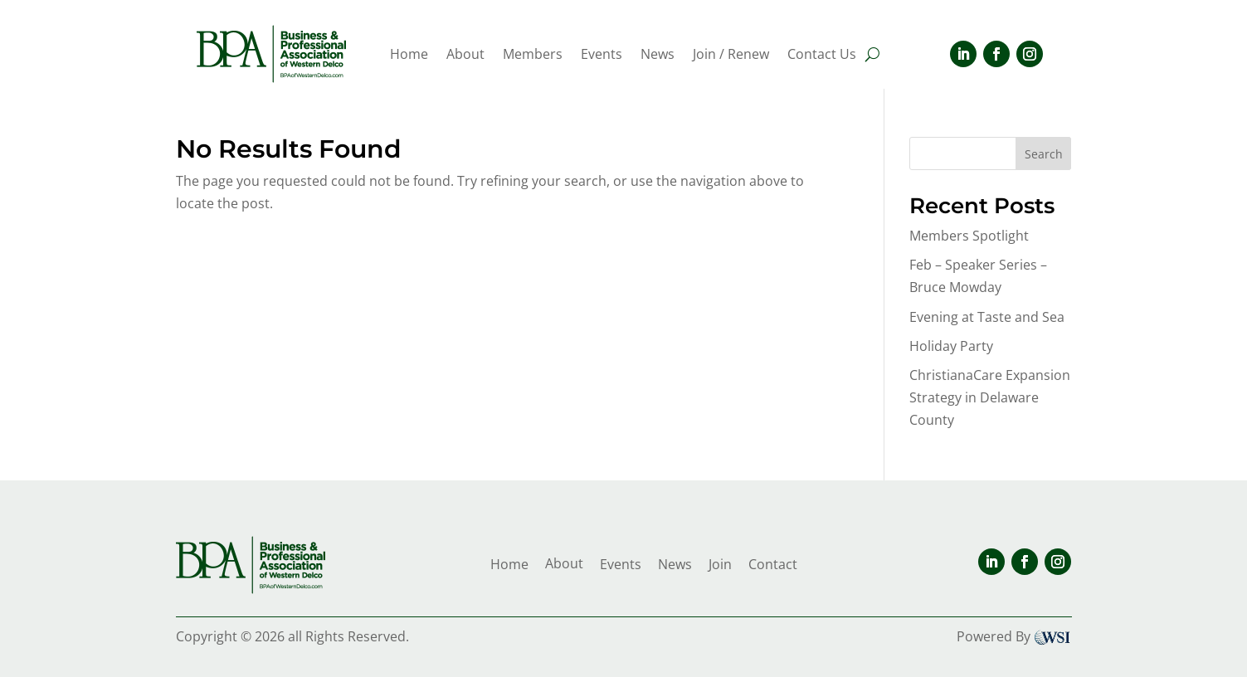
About (465, 55)
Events (601, 55)
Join (720, 564)
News (658, 55)
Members (533, 55)
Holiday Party (951, 346)
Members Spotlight (969, 235)
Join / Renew (731, 55)
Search (1044, 154)
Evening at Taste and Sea (986, 317)
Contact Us (821, 55)
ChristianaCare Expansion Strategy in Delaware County (989, 397)
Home (409, 55)
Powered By (1014, 636)
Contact (772, 564)
